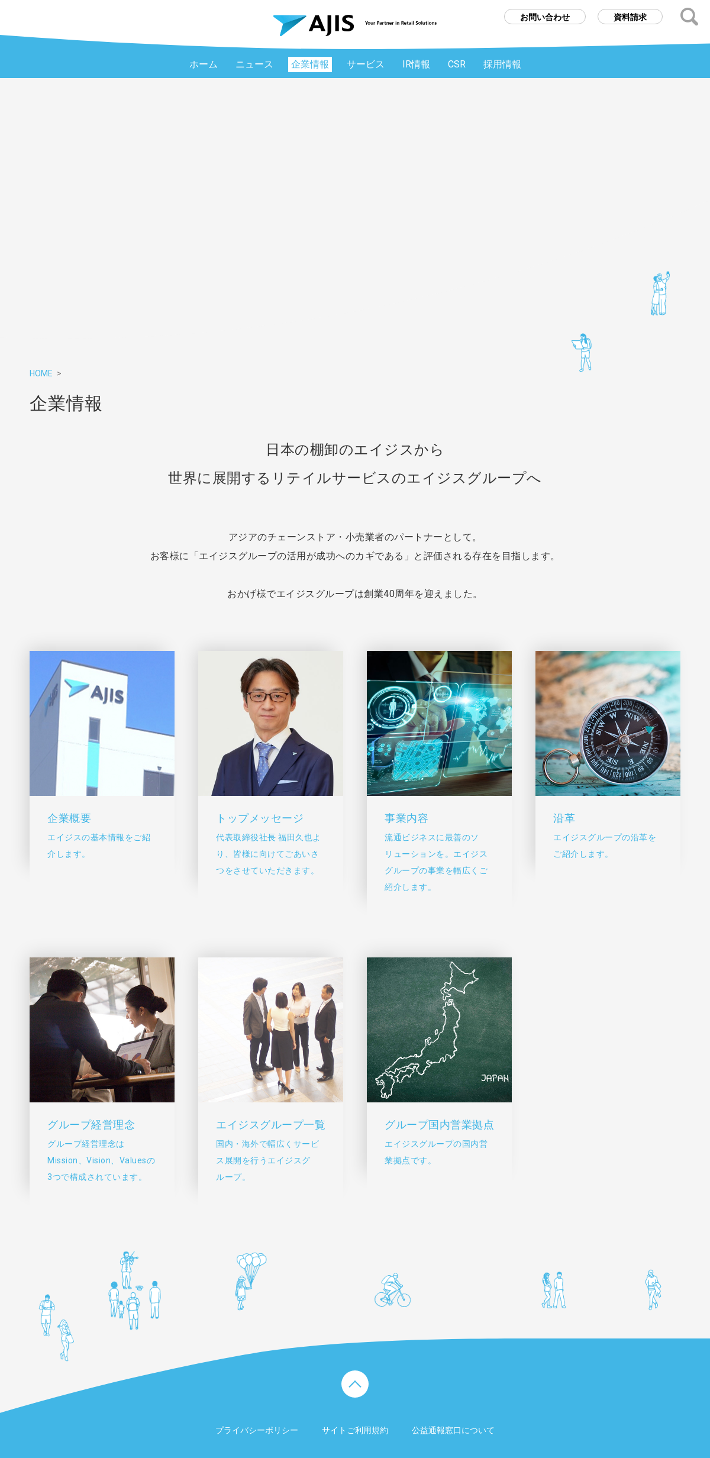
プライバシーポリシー (256, 1430)
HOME (41, 373)
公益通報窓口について (453, 1430)
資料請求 (630, 17)
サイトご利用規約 (355, 1430)
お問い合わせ (545, 17)
